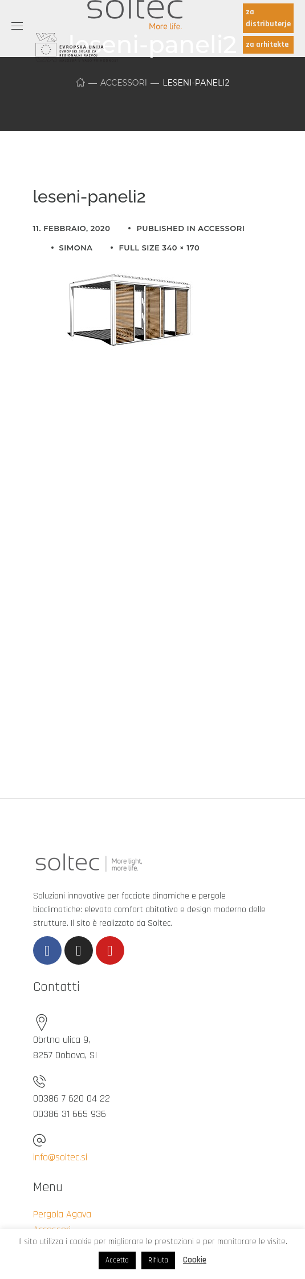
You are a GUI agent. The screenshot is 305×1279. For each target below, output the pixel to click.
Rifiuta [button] (158, 1260)
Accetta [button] (117, 1260)
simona (76, 247)
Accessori (123, 83)
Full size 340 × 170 (159, 247)
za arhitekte (267, 44)
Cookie (194, 1259)
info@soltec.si (60, 1157)
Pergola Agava (62, 1214)
